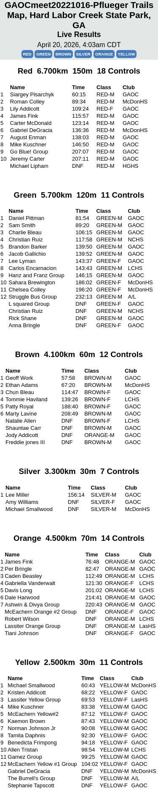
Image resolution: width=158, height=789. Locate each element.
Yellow (126, 54)
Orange (104, 54)
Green (43, 54)
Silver (83, 54)
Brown (63, 54)
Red (27, 54)
